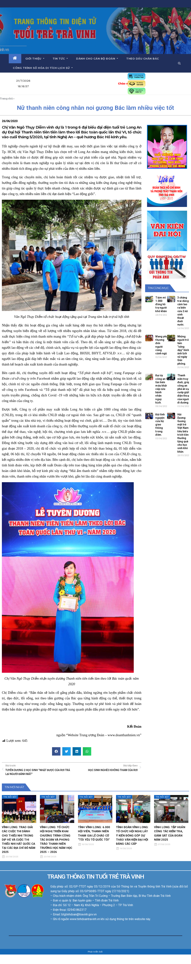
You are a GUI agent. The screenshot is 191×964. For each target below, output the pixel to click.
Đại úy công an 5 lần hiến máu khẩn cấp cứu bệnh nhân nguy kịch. (161, 389)
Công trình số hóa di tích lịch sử (43, 68)
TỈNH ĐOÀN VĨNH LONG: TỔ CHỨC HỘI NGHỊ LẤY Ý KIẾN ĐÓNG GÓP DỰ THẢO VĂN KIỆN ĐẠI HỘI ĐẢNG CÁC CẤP (132, 835)
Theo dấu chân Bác (142, 58)
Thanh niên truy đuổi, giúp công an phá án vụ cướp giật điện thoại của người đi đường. (183, 389)
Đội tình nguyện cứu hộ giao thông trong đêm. (160, 424)
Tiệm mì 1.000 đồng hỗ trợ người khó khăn (161, 304)
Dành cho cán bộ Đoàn (97, 58)
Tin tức (60, 58)
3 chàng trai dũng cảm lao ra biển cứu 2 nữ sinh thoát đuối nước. (183, 311)
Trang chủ (6, 98)
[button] (179, 63)
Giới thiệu (34, 58)
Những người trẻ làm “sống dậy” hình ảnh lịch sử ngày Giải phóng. (183, 350)
